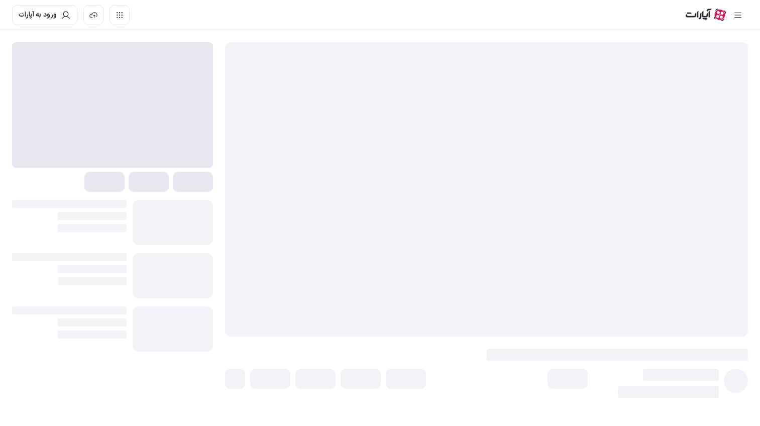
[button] (568, 379)
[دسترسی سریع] (120, 15)
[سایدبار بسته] (738, 15)
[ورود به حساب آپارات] (44, 15)
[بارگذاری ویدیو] (93, 15)
